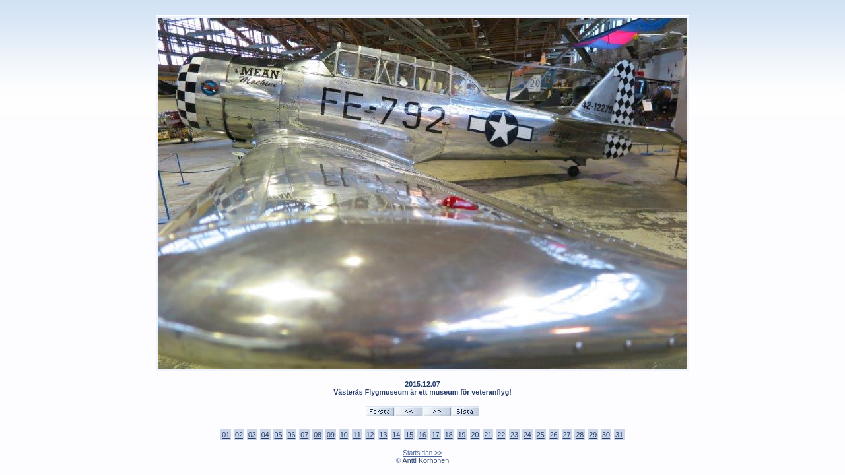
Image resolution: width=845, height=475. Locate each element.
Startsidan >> (422, 453)
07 (304, 435)
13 (383, 435)
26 (554, 435)
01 (226, 435)
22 (501, 435)
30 (606, 435)
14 (396, 435)
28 (580, 435)
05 (279, 435)
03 (252, 435)
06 (291, 435)
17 (436, 435)
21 (488, 435)
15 (409, 435)
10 (344, 435)
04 (265, 435)
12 (370, 435)
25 (541, 435)
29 (593, 435)
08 (317, 435)
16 (422, 435)
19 (462, 435)
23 (514, 435)
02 (239, 435)
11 (357, 435)
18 (449, 435)
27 (567, 435)
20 (475, 435)
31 (619, 435)
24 (527, 435)
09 (331, 435)
